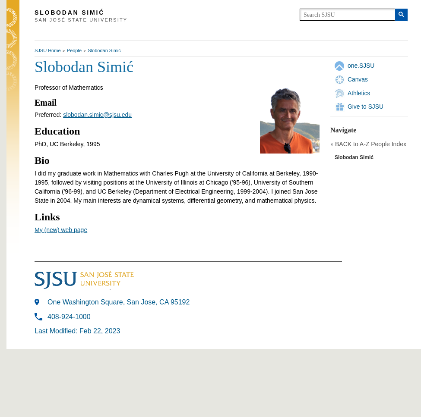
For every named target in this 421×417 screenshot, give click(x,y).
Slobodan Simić (104, 50)
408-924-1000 (69, 316)
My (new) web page (61, 229)
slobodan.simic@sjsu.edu (97, 114)
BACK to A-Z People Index (370, 144)
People (74, 50)
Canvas (358, 79)
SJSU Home (48, 50)
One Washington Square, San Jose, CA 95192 (118, 302)
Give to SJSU (365, 106)
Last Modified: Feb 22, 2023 (77, 331)
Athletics (359, 93)
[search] (347, 15)
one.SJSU (361, 65)
